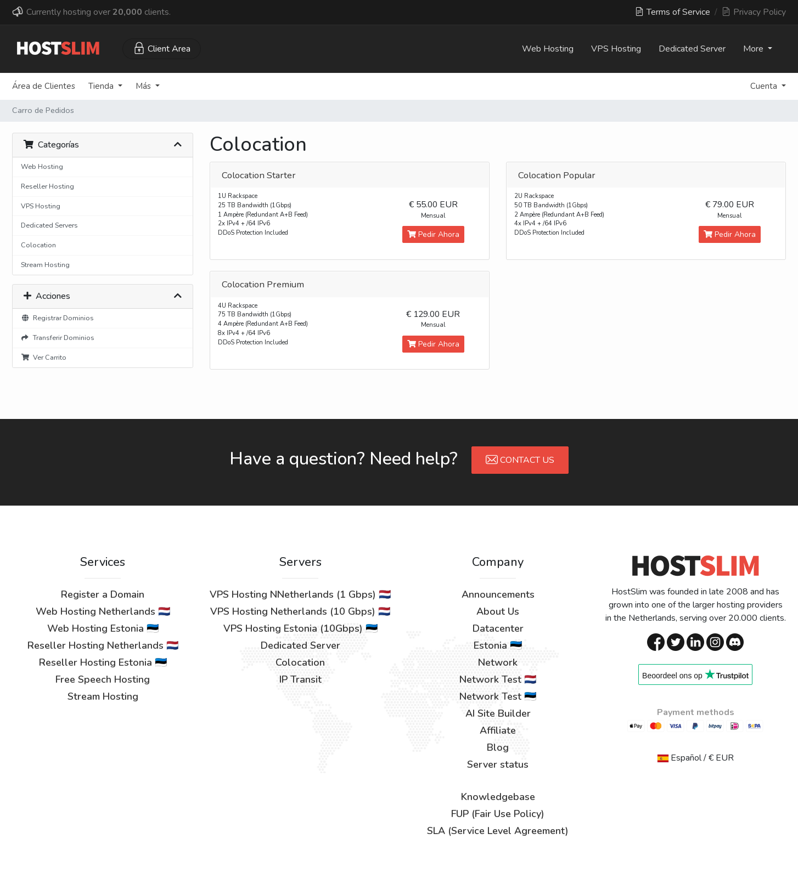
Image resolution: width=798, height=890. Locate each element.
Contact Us (520, 459)
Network (498, 662)
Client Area (161, 48)
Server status (498, 764)
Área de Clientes (43, 86)
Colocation (38, 245)
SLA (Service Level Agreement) (498, 830)
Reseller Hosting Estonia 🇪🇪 (103, 662)
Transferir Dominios (57, 337)
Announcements (498, 594)
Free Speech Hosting (102, 679)
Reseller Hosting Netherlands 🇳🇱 (102, 645)
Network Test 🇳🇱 (497, 679)
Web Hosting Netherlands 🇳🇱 (103, 611)
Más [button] (144, 86)
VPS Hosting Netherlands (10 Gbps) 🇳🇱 (300, 611)
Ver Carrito (43, 357)
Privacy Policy (754, 12)
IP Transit (300, 679)
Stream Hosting (45, 264)
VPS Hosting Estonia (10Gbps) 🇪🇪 (300, 628)
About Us (497, 611)
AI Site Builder (498, 713)
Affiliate (498, 730)
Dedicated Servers (49, 225)
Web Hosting (548, 49)
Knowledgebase (498, 796)
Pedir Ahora (433, 234)
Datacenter (498, 628)
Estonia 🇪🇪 (498, 645)
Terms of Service (672, 12)
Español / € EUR (695, 758)
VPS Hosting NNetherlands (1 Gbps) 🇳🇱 (300, 594)
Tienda (102, 86)
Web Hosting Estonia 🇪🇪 (103, 628)
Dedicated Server (692, 49)
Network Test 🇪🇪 (497, 696)
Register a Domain (102, 594)
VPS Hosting (616, 49)
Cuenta (764, 86)
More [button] (754, 49)
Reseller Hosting (47, 186)
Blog (498, 747)
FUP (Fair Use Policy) (497, 813)
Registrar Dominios (57, 317)
